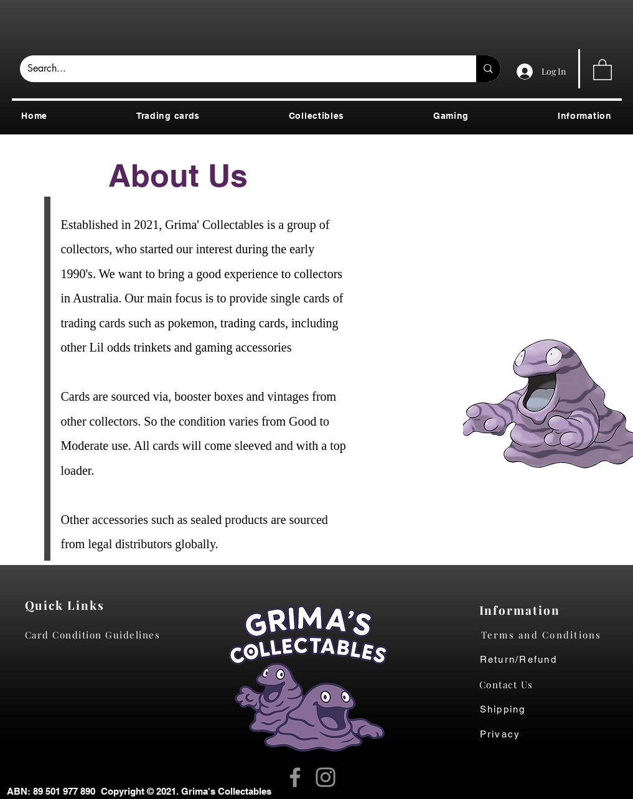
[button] (602, 69)
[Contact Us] (512, 684)
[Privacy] (512, 734)
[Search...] (239, 68)
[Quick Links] (68, 604)
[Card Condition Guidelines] (97, 634)
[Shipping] (509, 709)
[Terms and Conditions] (551, 634)
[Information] (522, 609)
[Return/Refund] (551, 659)
